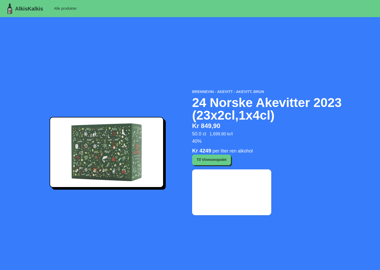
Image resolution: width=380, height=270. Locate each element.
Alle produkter (65, 8)
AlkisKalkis (23, 8)
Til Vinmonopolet (211, 160)
